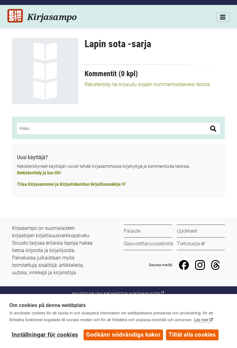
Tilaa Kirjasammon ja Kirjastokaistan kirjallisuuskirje (69, 184)
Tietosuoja (188, 243)
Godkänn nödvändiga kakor (123, 334)
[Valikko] (223, 17)
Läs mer (201, 319)
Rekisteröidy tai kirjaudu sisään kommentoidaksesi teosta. (148, 84)
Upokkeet (187, 231)
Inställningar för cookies (45, 334)
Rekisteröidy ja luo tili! (39, 172)
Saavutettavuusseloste (148, 243)
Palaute (132, 231)
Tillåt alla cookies (192, 334)
